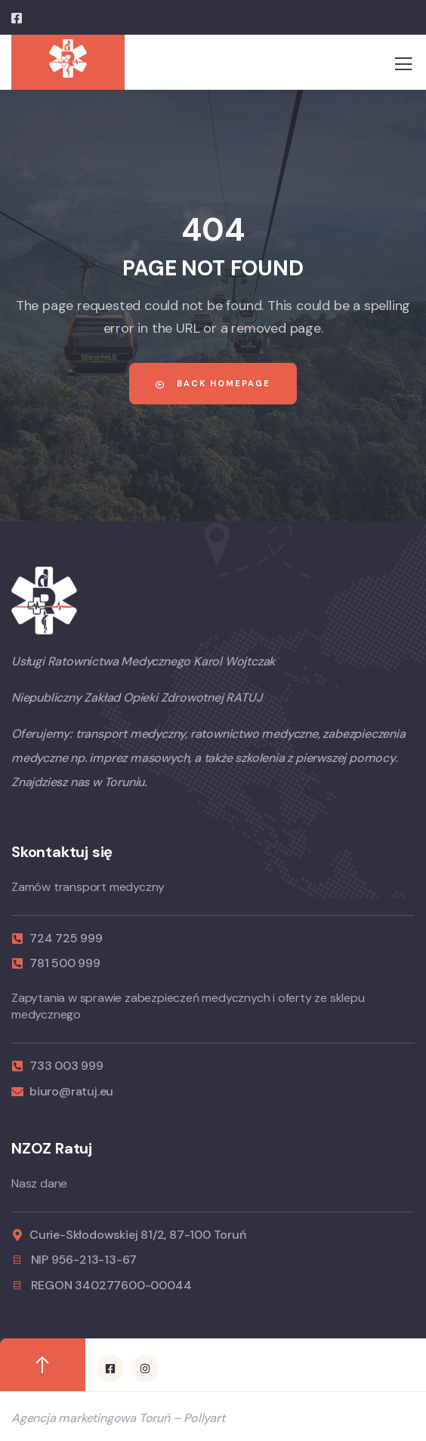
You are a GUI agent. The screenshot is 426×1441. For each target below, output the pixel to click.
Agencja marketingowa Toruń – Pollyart (118, 1418)
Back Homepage (213, 383)
